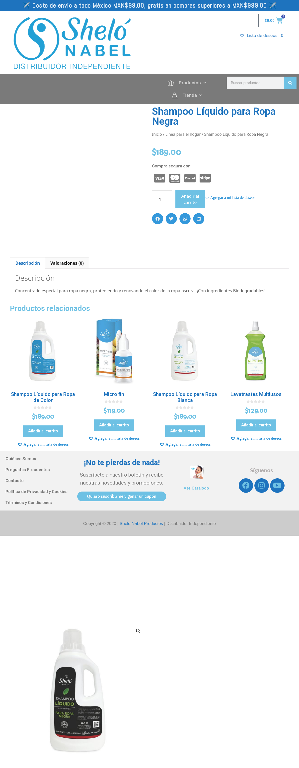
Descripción (27, 263)
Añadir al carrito (190, 199)
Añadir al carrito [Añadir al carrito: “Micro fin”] (114, 424)
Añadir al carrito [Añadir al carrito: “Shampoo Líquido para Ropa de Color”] (43, 430)
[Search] (290, 83)
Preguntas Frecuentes (27, 469)
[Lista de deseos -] (270, 35)
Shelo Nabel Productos (142, 523)
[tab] (27, 262)
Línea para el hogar (183, 134)
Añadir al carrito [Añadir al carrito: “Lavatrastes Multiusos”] (256, 424)
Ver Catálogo (196, 488)
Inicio (157, 134)
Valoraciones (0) (67, 263)
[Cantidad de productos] (162, 199)
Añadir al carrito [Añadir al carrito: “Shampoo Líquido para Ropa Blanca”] (185, 430)
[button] (230, 197)
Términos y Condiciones (28, 502)
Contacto (14, 480)
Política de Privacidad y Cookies (36, 491)
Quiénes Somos (20, 458)
